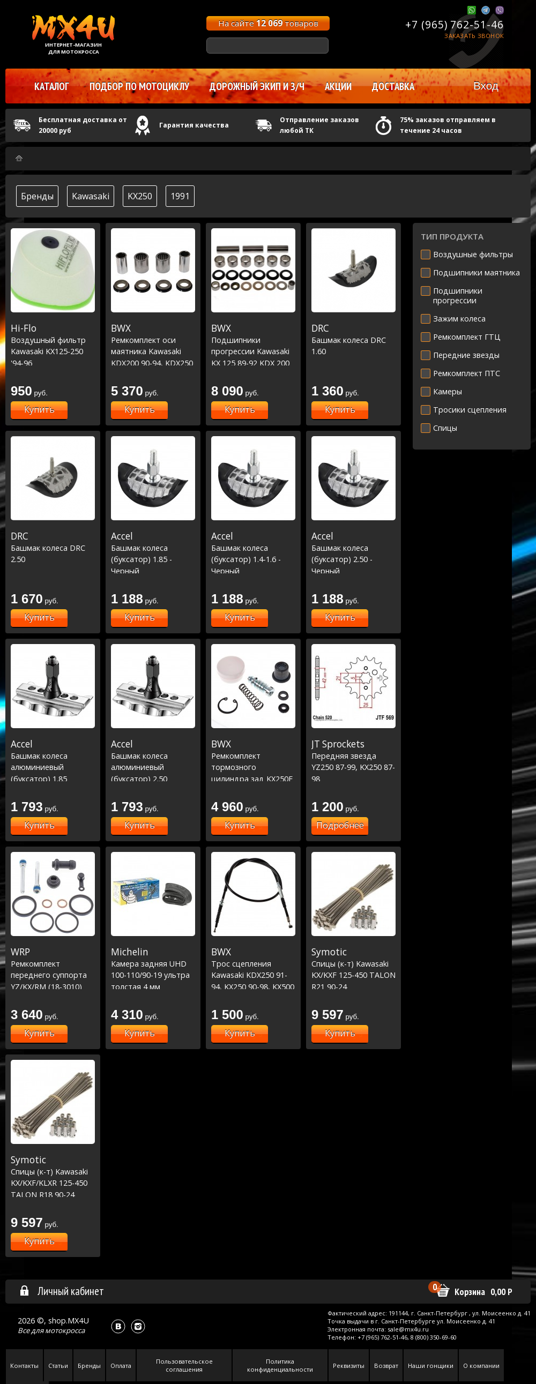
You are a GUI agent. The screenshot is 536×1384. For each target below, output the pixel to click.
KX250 (140, 196)
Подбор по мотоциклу (139, 86)
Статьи (58, 1365)
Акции (338, 86)
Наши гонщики (430, 1365)
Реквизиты (348, 1365)
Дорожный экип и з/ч (257, 86)
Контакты (24, 1365)
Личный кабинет (61, 1290)
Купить (39, 409)
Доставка (393, 86)
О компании (481, 1365)
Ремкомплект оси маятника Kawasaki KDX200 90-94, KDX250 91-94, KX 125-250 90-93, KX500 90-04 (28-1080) (153, 363)
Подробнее (340, 825)
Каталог (51, 86)
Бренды (37, 196)
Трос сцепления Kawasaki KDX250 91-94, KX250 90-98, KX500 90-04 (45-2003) (253, 974)
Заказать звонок (474, 36)
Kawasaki (90, 196)
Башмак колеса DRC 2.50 (53, 547)
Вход (485, 85)
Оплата (120, 1365)
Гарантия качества (194, 125)
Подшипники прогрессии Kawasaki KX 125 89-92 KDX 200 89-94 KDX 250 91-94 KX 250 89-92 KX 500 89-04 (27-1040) (253, 363)
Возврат (386, 1365)
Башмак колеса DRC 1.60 (353, 339)
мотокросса (65, 1330)
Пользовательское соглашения (184, 1365)
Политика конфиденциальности (280, 1365)
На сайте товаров (268, 23)
